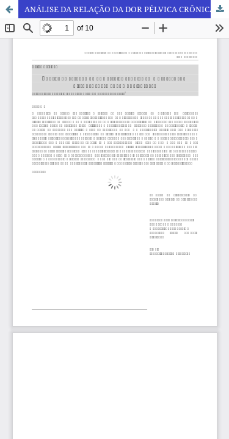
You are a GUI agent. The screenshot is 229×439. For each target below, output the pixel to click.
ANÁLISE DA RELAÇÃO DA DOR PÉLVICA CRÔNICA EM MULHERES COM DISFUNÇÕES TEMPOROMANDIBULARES (126, 9)
